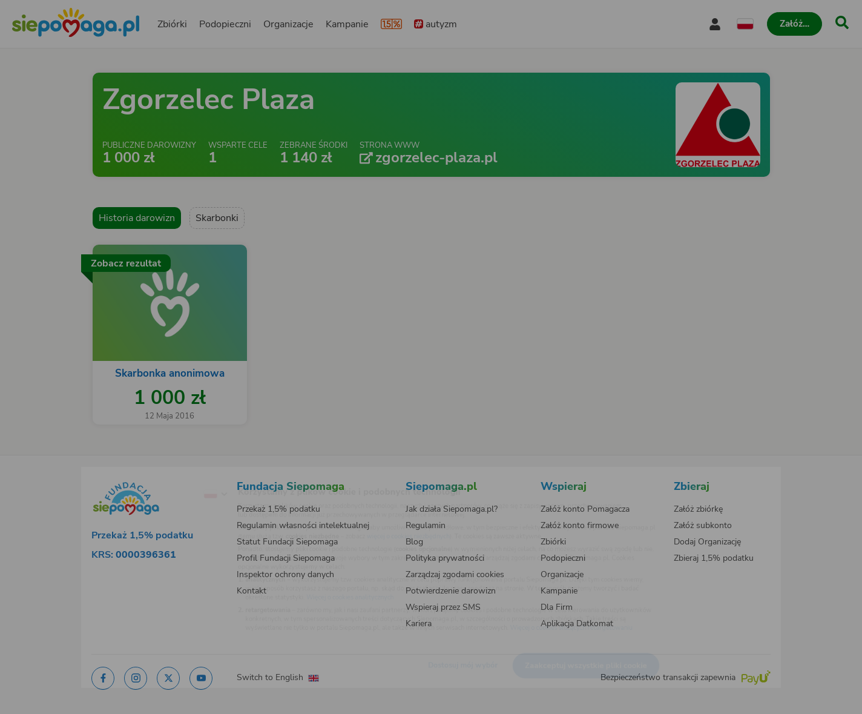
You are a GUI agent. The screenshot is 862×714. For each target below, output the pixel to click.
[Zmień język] (165, 474)
